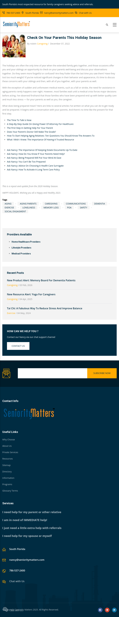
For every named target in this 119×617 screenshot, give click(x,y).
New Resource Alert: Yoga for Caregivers (31, 294)
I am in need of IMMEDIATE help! (24, 520)
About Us (7, 445)
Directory (7, 471)
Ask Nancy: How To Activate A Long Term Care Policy (33, 169)
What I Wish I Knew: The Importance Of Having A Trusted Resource (40, 139)
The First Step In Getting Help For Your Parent (30, 127)
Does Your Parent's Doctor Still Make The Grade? (31, 131)
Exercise (11, 313)
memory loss (51, 207)
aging (8, 203)
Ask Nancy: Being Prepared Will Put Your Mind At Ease (34, 157)
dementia (99, 203)
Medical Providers (21, 253)
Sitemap (6, 465)
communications (76, 203)
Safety (83, 207)
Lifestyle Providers (21, 247)
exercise (9, 207)
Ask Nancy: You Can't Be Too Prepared (26, 161)
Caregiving (42, 43)
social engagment (15, 211)
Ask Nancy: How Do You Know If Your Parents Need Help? (36, 153)
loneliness (28, 207)
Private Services (10, 452)
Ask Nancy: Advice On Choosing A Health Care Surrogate (35, 165)
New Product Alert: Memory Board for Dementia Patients (41, 280)
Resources (7, 458)
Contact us (18, 345)
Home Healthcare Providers (26, 242)
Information (8, 477)
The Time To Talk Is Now (19, 120)
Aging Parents (28, 203)
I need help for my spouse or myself (27, 536)
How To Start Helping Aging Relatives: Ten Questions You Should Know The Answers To (51, 135)
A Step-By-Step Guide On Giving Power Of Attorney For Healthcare (40, 124)
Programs (7, 484)
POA (69, 207)
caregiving (51, 203)
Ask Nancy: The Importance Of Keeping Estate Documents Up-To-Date (42, 149)
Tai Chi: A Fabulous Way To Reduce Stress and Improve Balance (44, 308)
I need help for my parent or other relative (31, 512)
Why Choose (8, 439)
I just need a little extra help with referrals (31, 528)
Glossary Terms (10, 490)
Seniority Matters (23, 609)
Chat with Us (85, 12)
